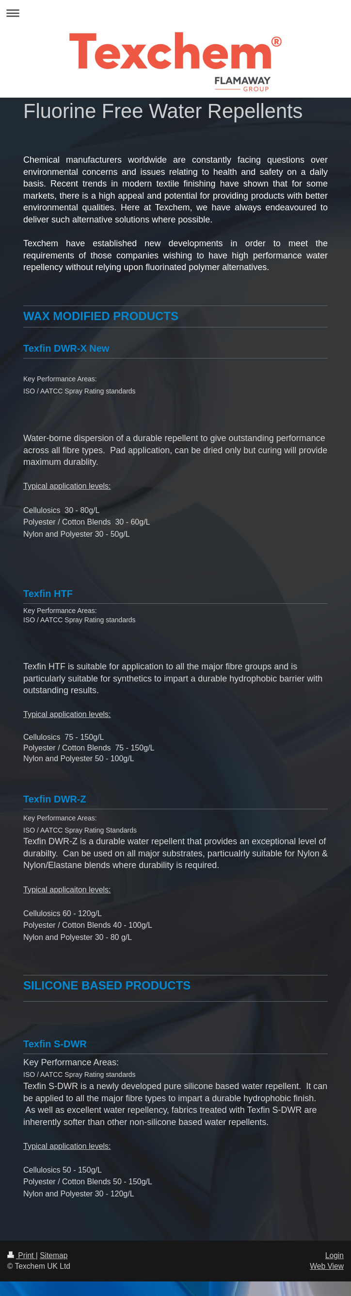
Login (334, 1255)
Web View (327, 1266)
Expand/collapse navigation (175, 12)
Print (21, 1255)
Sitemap (53, 1255)
